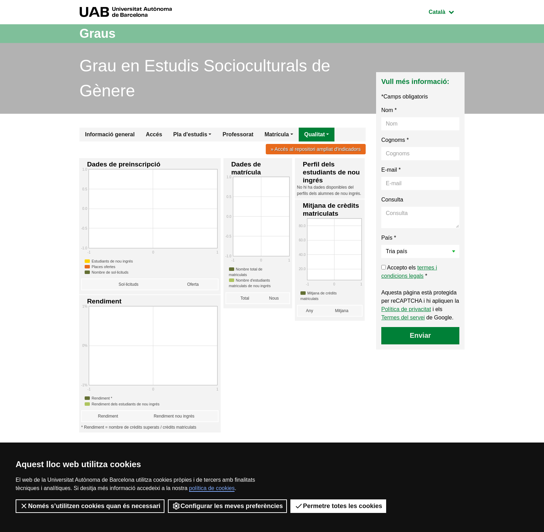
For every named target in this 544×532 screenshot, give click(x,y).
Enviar (420, 335)
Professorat (237, 134)
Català (446, 11)
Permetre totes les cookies (338, 506)
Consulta (392, 200)
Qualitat (314, 134)
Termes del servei (403, 317)
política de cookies (212, 488)
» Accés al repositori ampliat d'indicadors (316, 149)
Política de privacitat (406, 309)
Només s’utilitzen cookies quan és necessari (90, 506)
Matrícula (276, 134)
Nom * (389, 110)
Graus (97, 33)
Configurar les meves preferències (227, 506)
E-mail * (391, 170)
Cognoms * (395, 140)
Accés (154, 134)
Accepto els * (409, 272)
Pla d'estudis (190, 134)
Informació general (110, 134)
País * (388, 238)
